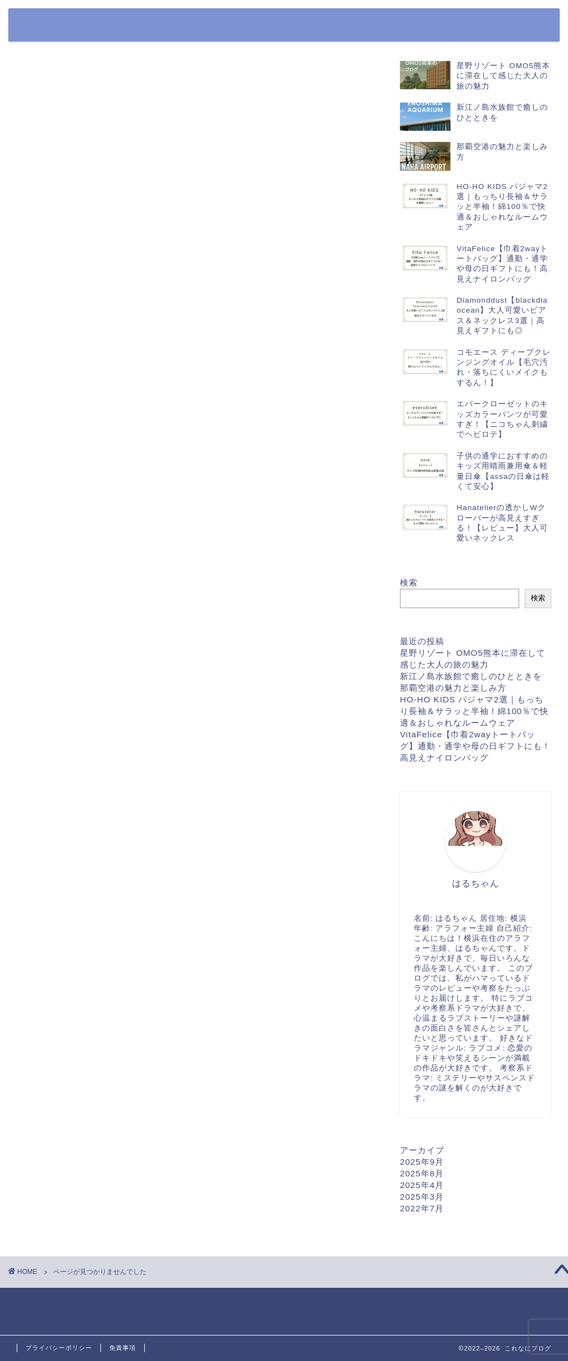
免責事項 (122, 1347)
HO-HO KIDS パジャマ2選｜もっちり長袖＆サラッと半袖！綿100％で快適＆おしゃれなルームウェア (474, 711)
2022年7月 (422, 1208)
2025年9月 (422, 1161)
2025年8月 (422, 1173)
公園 (54, 506)
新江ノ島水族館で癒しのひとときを (471, 676)
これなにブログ (52, 13)
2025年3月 (422, 1196)
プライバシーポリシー (479, 26)
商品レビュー (76, 522)
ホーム (327, 26)
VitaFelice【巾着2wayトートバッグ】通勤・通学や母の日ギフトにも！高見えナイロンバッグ (475, 746)
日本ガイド (70, 539)
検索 (409, 582)
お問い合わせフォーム (390, 26)
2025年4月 (422, 1185)
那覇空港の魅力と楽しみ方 (453, 687)
